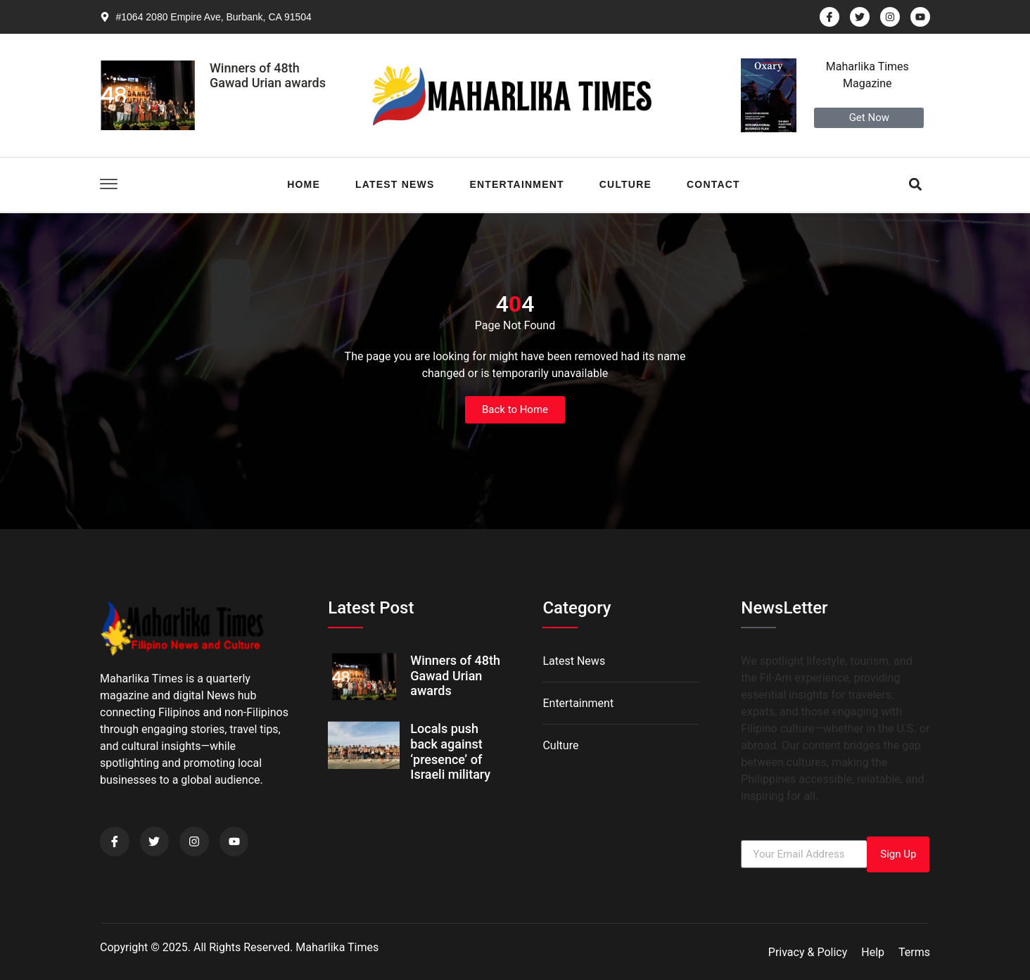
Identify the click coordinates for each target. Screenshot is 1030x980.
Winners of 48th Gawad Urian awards (268, 76)
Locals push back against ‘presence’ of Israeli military (450, 751)
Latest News (395, 184)
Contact (713, 184)
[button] (915, 184)
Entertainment (516, 184)
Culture (625, 184)
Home (303, 184)
